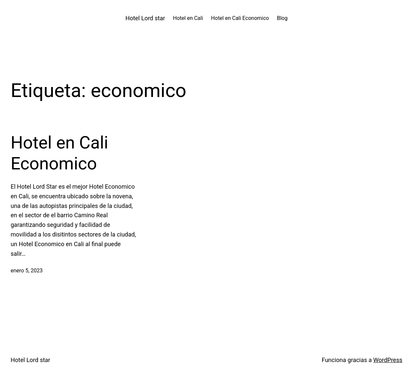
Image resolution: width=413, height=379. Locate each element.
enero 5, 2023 (27, 270)
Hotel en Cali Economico (59, 153)
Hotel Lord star (145, 18)
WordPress (387, 359)
